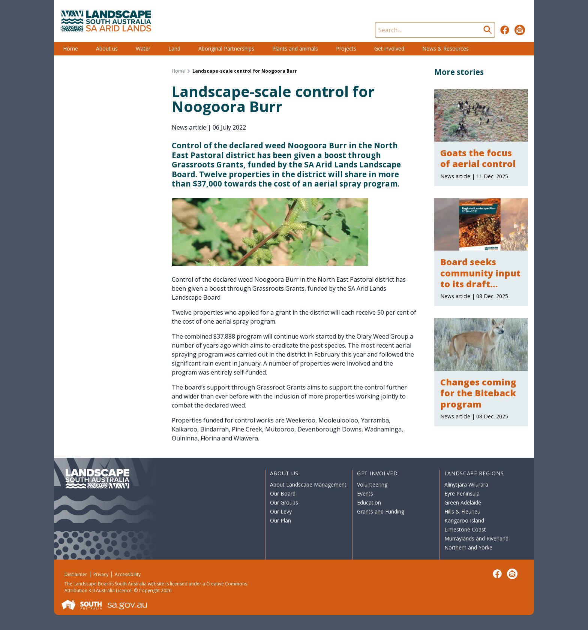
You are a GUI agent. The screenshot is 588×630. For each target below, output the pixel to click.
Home (70, 48)
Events (365, 493)
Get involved (389, 48)
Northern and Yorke (468, 547)
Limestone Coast (465, 529)
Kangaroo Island (464, 520)
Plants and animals (295, 48)
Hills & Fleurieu (462, 511)
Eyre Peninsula (462, 493)
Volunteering (372, 484)
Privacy (100, 574)
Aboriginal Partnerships (226, 48)
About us (107, 48)
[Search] (435, 30)
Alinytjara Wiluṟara (466, 484)
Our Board (283, 493)
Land (174, 48)
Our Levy (281, 511)
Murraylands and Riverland (476, 538)
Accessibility (128, 574)
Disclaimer (75, 574)
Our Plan (280, 520)
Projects (346, 48)
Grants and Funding (380, 511)
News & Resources (445, 48)
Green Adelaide (462, 502)
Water (143, 48)
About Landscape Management (308, 484)
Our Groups (284, 502)
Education (369, 502)
